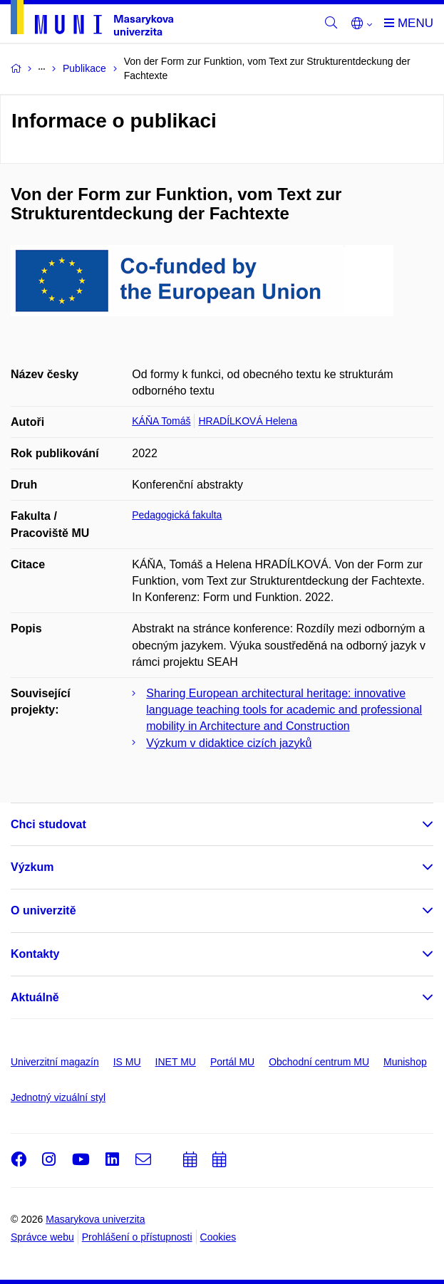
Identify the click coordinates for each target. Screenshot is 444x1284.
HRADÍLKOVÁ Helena (247, 421)
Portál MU (232, 1062)
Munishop (405, 1062)
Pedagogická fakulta (177, 515)
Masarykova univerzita (95, 1219)
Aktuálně (35, 997)
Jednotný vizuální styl (58, 1097)
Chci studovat (48, 824)
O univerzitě (43, 910)
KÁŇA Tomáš (161, 421)
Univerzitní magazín (55, 1062)
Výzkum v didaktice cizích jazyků (228, 743)
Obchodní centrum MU (319, 1062)
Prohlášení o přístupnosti (137, 1237)
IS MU (127, 1062)
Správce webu (42, 1237)
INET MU (175, 1062)
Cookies (218, 1237)
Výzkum (32, 867)
